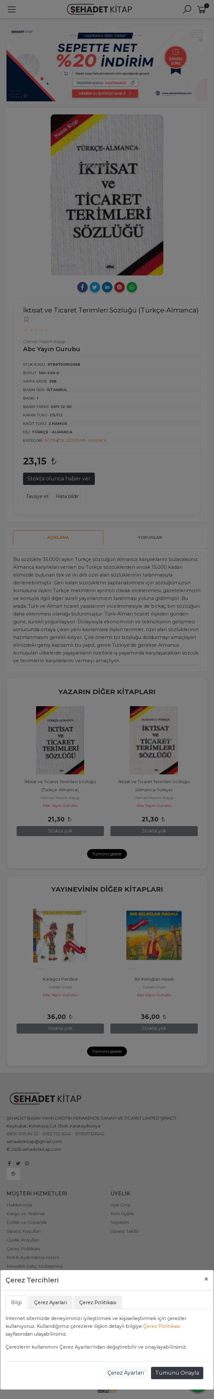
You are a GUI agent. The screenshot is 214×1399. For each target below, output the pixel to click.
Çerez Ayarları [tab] (50, 1302)
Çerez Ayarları (125, 1373)
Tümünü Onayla (177, 1373)
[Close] (206, 1279)
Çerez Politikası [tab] (97, 1302)
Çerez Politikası (161, 1326)
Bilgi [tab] (16, 1302)
